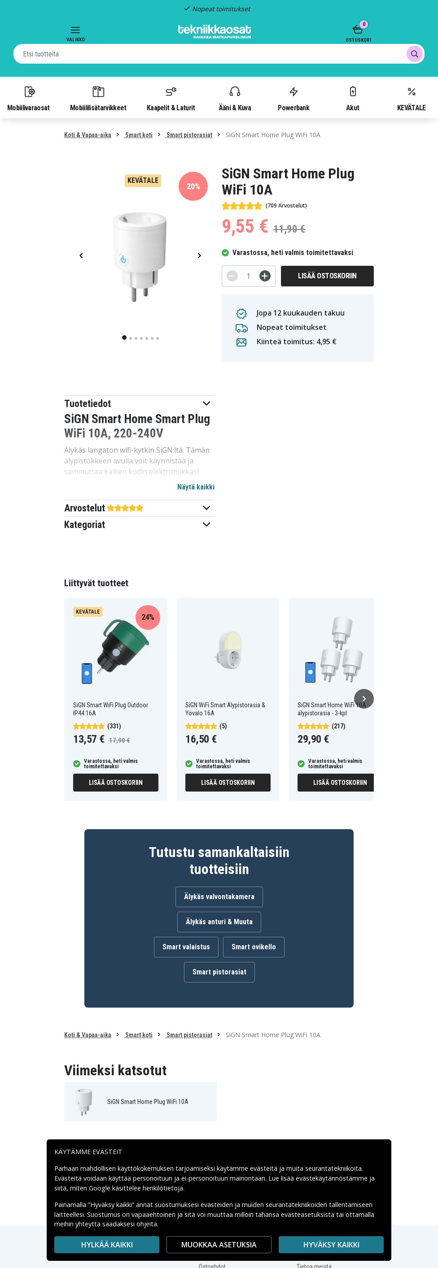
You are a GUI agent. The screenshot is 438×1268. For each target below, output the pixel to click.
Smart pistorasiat (188, 134)
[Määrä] (248, 276)
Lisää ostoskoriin (327, 276)
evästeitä (264, 1168)
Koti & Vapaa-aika (87, 134)
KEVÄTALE (411, 98)
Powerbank (293, 98)
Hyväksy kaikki (331, 1245)
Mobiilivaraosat (28, 98)
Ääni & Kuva (235, 98)
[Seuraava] (364, 699)
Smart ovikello (254, 947)
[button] (139, 403)
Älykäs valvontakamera (219, 896)
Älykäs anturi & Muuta (219, 921)
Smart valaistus (186, 947)
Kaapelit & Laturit (171, 98)
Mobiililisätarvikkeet (98, 98)
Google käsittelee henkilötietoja (136, 1188)
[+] (265, 275)
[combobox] (219, 54)
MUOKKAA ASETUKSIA (219, 1245)
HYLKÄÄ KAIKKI (107, 1245)
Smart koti (138, 134)
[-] (232, 275)
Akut (352, 98)
